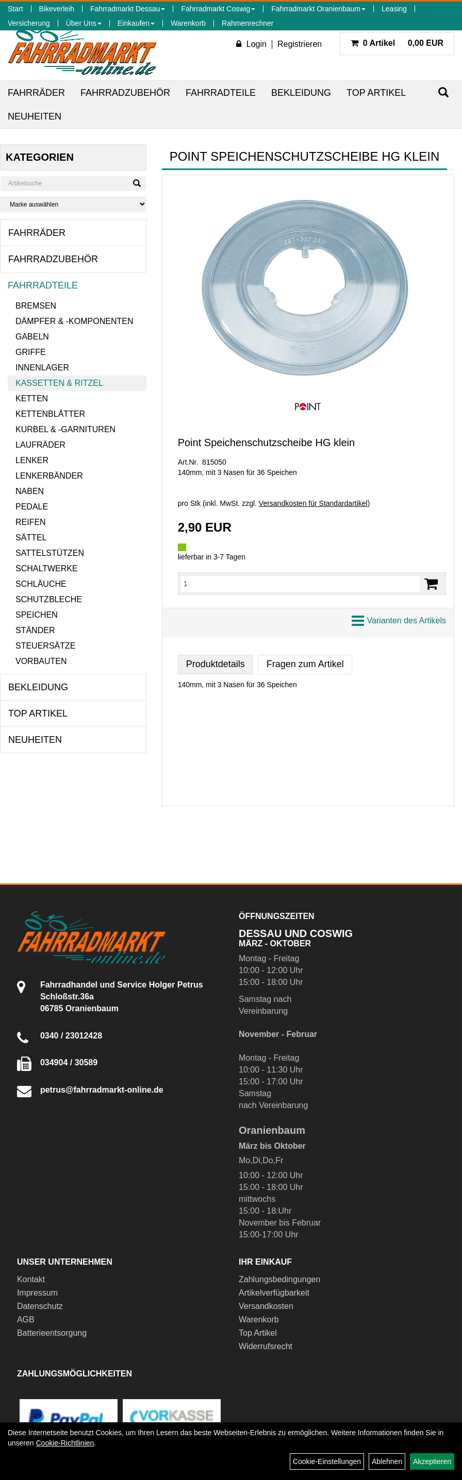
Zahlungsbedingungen (279, 1279)
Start (15, 8)
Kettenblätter (50, 414)
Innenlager (42, 367)
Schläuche (41, 584)
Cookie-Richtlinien (65, 1443)
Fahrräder (36, 93)
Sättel (30, 537)
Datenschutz (40, 1306)
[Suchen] (443, 92)
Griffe (30, 352)
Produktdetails (215, 664)
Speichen (36, 614)
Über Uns (84, 23)
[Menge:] (300, 583)
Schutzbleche (48, 599)
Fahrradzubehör (125, 93)
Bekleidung (301, 93)
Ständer (35, 630)
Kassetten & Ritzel (59, 383)
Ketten (31, 398)
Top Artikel (376, 93)
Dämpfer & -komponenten (74, 321)
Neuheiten (34, 116)
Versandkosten (266, 1306)
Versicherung (29, 23)
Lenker (31, 460)
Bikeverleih (56, 8)
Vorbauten (41, 661)
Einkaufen (136, 23)
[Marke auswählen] (73, 204)
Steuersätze (45, 645)
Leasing (394, 8)
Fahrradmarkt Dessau (127, 8)
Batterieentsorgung (52, 1333)
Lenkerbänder (49, 475)
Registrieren (299, 44)
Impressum (37, 1292)
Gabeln (32, 336)
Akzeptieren (432, 1461)
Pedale (31, 506)
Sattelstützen (49, 553)
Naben (29, 491)
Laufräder (40, 444)
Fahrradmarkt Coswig (218, 8)
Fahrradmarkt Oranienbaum (318, 8)
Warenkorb (188, 23)
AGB (26, 1319)
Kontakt (31, 1279)
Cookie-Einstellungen (327, 1461)
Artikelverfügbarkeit (274, 1292)
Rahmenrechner (247, 23)
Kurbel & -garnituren (65, 429)
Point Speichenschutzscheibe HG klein (266, 442)
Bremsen (35, 305)
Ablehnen (387, 1461)
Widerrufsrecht (265, 1346)
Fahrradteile (221, 93)
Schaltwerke (46, 568)
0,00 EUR (397, 43)
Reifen (30, 522)
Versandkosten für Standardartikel (313, 503)
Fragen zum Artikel (305, 664)
